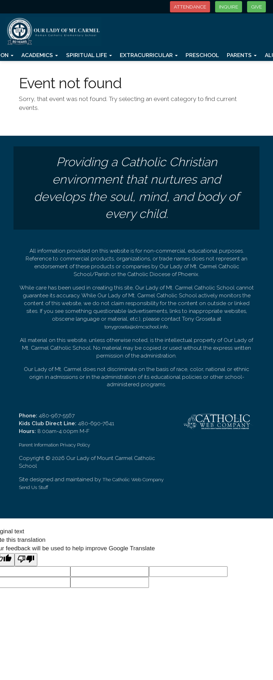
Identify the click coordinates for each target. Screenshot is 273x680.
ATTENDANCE (190, 7)
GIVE (256, 7)
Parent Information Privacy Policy (54, 445)
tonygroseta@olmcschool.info (136, 327)
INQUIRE (228, 7)
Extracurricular (149, 55)
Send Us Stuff (33, 487)
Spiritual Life (89, 55)
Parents (242, 55)
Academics (39, 55)
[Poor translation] (26, 559)
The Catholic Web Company (133, 479)
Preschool (202, 55)
